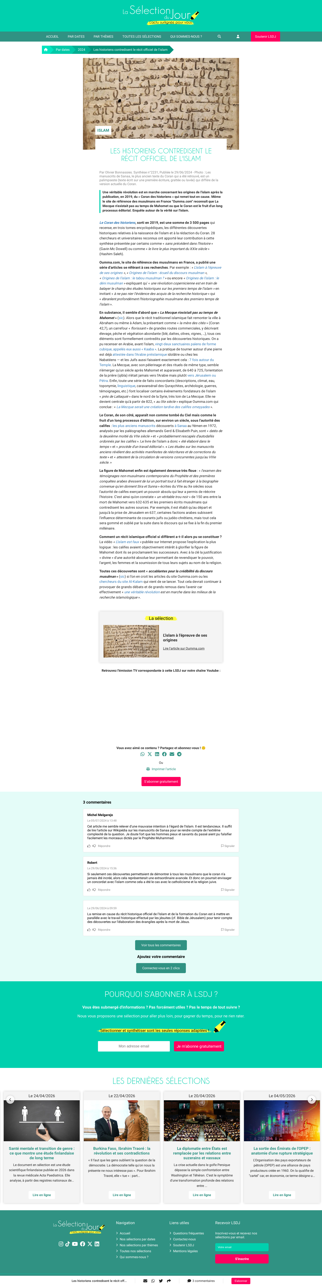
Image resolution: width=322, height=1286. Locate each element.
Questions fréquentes (186, 1233)
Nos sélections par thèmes (137, 1245)
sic (121, 318)
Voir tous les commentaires (161, 945)
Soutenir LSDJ (265, 36)
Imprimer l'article (161, 769)
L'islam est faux (127, 542)
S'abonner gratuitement (161, 781)
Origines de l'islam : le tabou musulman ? (133, 278)
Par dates (76, 36)
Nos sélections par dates (135, 1239)
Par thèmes (103, 36)
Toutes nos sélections (133, 1251)
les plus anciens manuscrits (134, 426)
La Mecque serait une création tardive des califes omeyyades (163, 407)
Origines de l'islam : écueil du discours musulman (166, 273)
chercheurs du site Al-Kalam (121, 582)
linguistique (126, 386)
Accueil (52, 36)
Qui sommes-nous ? (186, 36)
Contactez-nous (182, 1239)
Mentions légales (183, 1251)
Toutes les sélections (141, 36)
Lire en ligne (282, 1195)
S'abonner (241, 1281)
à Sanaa (181, 426)
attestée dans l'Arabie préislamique (140, 354)
